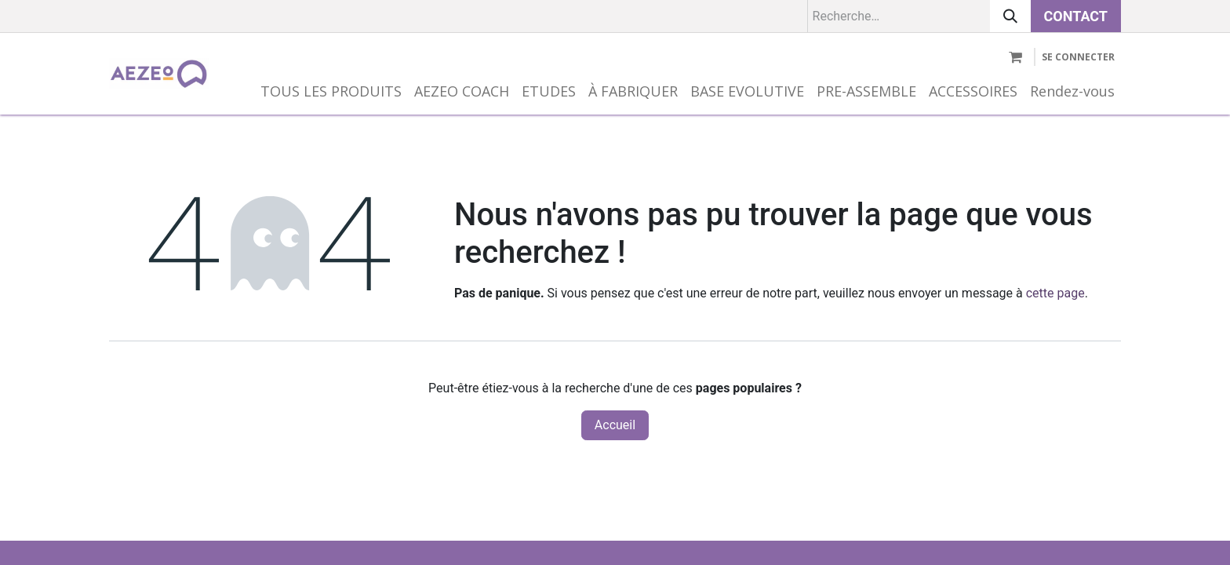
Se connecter (1078, 57)
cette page (1055, 293)
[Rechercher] (1010, 16)
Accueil (615, 424)
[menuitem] (331, 91)
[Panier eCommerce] (1015, 57)
